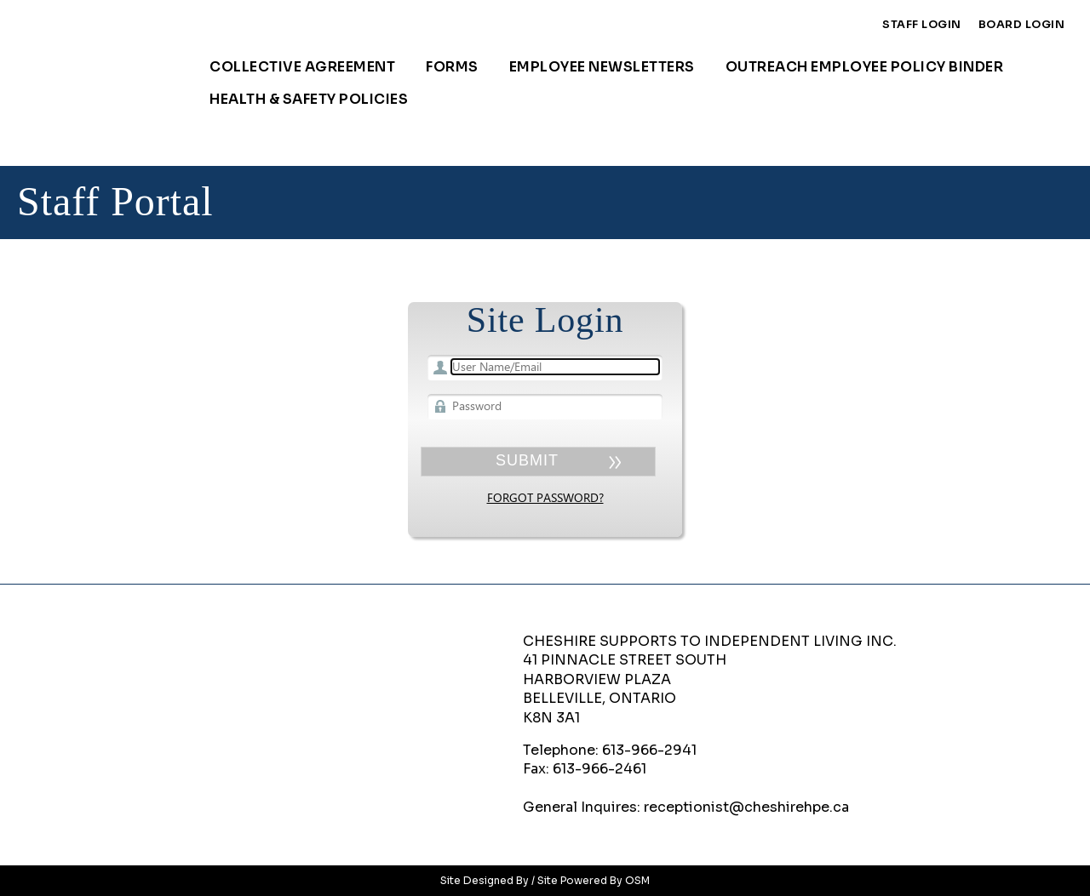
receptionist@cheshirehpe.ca (746, 807)
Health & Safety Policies (308, 99)
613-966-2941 (649, 750)
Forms (452, 67)
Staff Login (921, 24)
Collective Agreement (302, 67)
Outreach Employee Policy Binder (865, 67)
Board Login (1021, 24)
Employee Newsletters (602, 67)
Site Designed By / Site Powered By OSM (545, 880)
